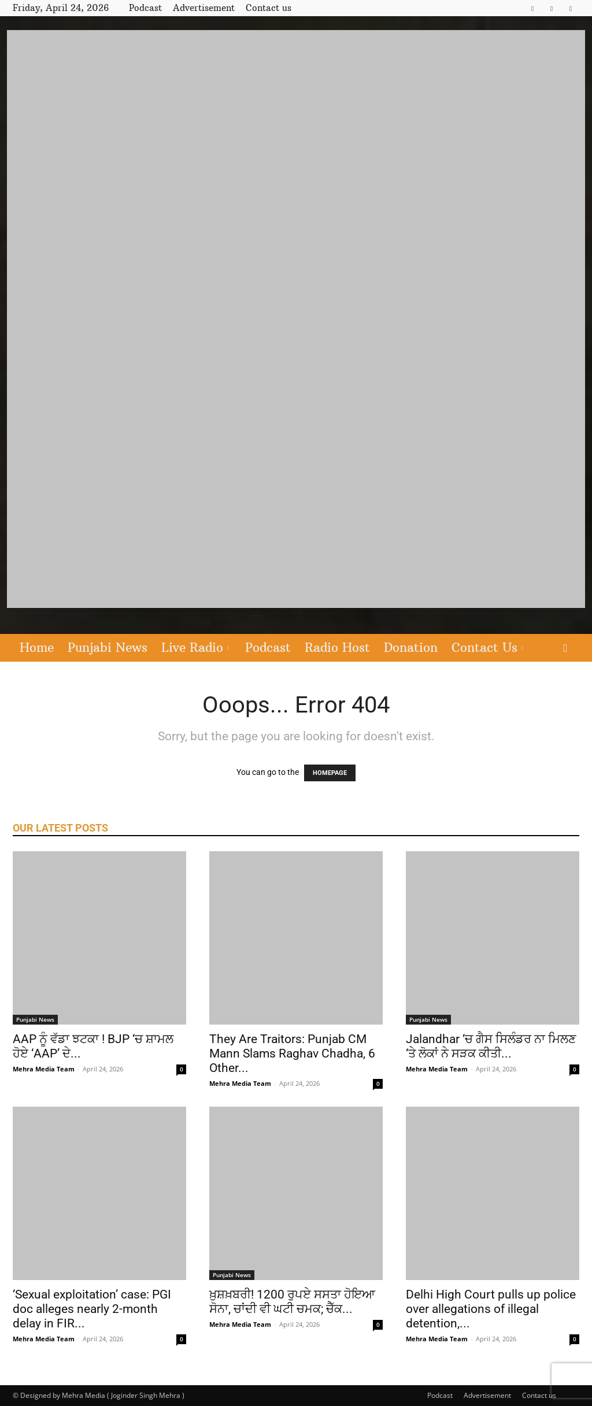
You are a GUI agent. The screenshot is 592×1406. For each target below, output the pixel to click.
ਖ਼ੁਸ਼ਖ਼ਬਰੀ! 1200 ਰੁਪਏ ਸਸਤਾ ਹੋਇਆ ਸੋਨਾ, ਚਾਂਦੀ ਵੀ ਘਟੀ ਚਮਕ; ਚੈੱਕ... (292, 1302)
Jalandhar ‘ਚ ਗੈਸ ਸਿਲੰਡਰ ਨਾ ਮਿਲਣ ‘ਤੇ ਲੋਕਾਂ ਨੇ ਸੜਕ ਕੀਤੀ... (491, 1046)
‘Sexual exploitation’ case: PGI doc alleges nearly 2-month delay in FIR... (92, 1309)
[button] (565, 648)
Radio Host (337, 647)
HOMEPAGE (330, 773)
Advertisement (204, 7)
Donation (411, 647)
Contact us (268, 7)
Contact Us (487, 647)
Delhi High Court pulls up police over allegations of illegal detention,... (491, 1309)
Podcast (145, 7)
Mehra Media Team (44, 1068)
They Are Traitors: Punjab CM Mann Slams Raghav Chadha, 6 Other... (292, 1053)
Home (37, 647)
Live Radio (195, 647)
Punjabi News (107, 647)
